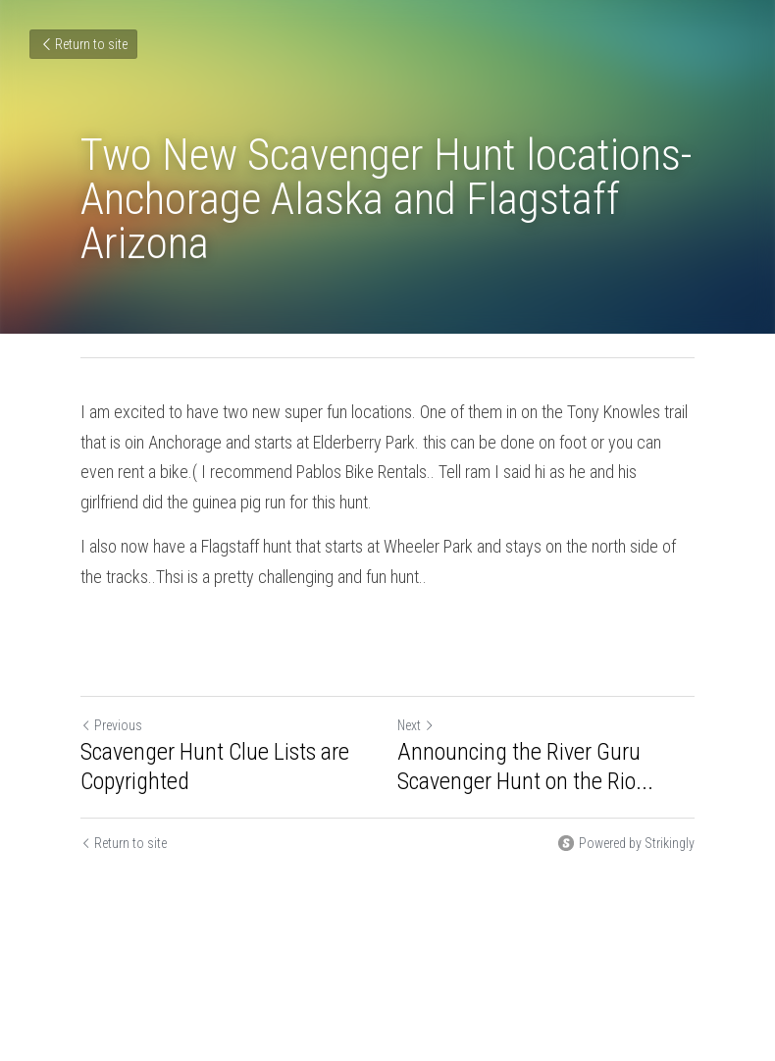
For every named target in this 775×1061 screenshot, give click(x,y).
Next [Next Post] (416, 725)
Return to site (83, 44)
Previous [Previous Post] (111, 725)
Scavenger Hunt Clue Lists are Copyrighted (214, 766)
